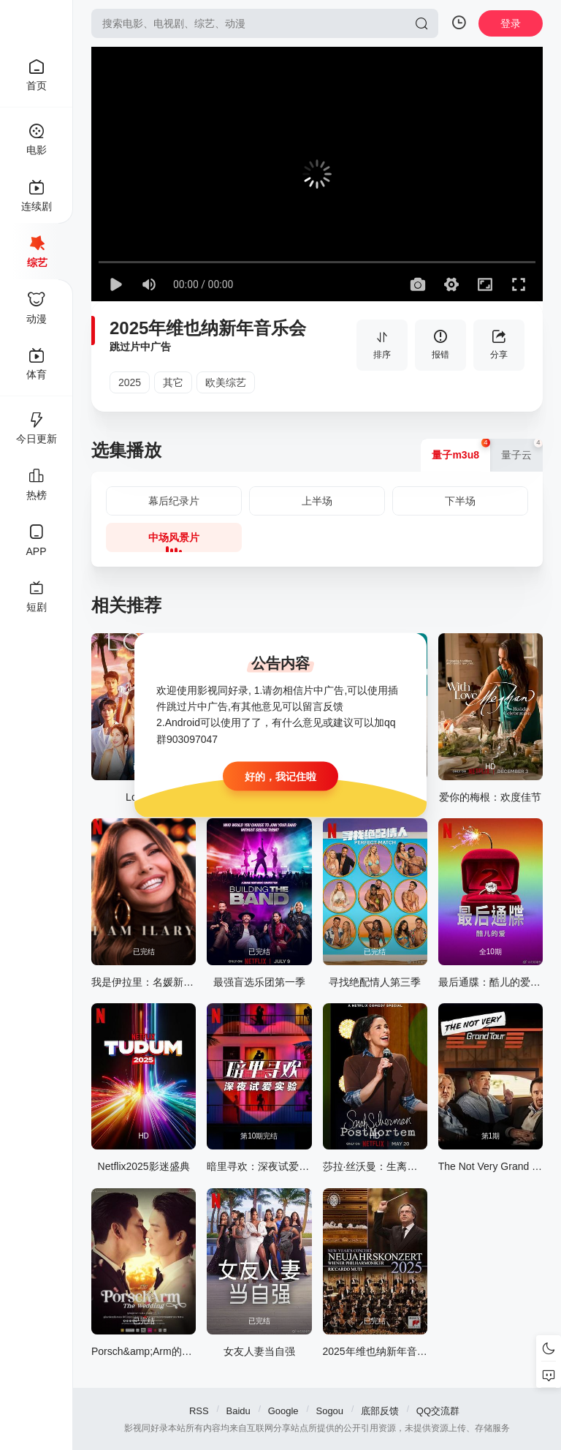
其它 (173, 382)
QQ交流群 (437, 1410)
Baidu (238, 1410)
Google (283, 1410)
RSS (199, 1410)
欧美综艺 (225, 382)
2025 (129, 382)
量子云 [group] (522, 450)
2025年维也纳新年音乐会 (208, 328)
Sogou (329, 1410)
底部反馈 (380, 1410)
